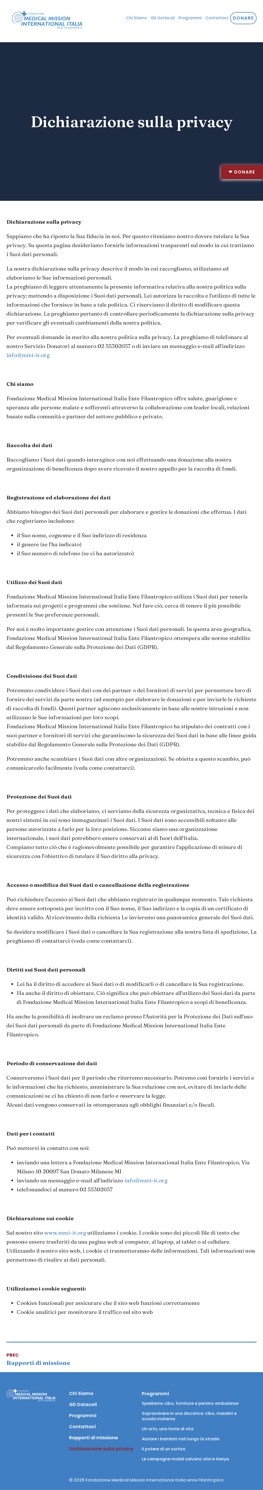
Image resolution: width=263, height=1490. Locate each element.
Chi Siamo (136, 18)
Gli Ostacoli (163, 18)
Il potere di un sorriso (163, 1449)
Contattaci (216, 18)
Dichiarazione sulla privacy (100, 1448)
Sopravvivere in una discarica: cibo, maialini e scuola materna (190, 1416)
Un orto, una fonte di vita (167, 1429)
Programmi (190, 18)
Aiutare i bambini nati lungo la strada (180, 1439)
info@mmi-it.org (28, 355)
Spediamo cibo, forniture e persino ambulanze (190, 1403)
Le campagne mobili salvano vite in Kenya (185, 1459)
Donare (242, 172)
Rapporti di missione (93, 1437)
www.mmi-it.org (65, 1232)
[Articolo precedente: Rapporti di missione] (38, 1359)
